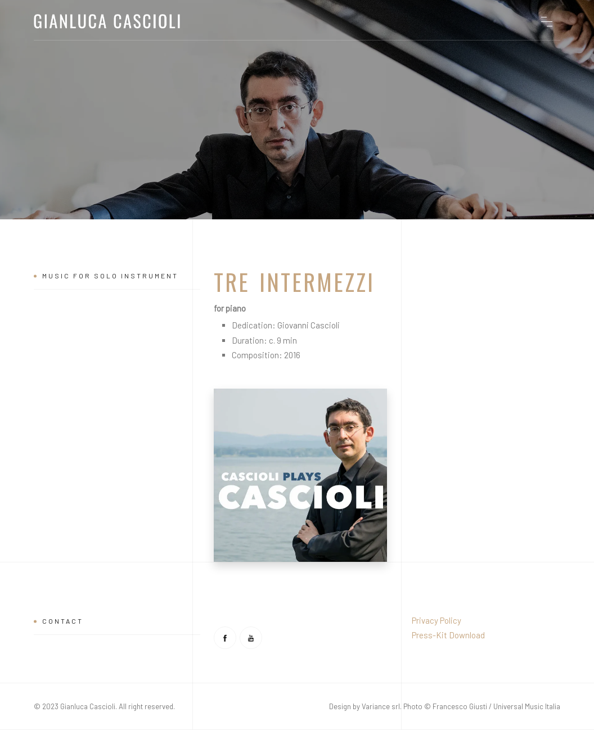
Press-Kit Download (448, 635)
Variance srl (381, 706)
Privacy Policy (436, 620)
